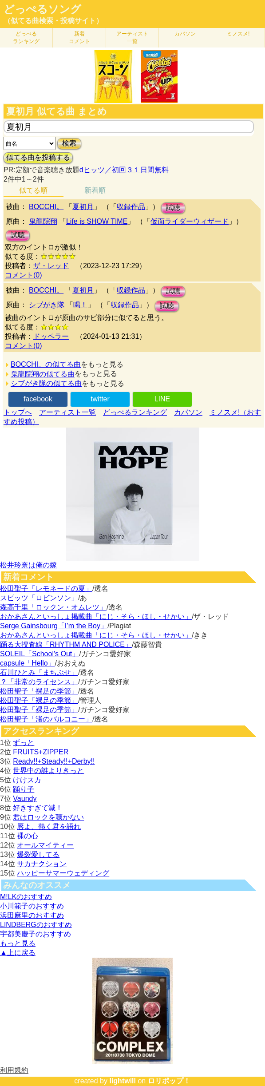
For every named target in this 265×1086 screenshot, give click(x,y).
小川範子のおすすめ (32, 906)
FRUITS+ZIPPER (40, 752)
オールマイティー (45, 845)
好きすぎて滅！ (38, 808)
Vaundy (24, 798)
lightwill (122, 1081)
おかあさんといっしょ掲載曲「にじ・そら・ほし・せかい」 (96, 616)
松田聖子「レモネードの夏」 (46, 588)
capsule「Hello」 (27, 663)
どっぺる (26, 37)
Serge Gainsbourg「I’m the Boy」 (53, 626)
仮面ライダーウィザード (189, 221)
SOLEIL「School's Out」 (39, 654)
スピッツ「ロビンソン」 (39, 598)
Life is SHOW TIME (96, 221)
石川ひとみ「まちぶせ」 (39, 672)
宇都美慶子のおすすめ (35, 934)
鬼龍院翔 (43, 221)
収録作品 (131, 206)
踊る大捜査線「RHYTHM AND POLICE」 (66, 644)
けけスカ (27, 780)
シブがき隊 (46, 305)
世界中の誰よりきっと (48, 770)
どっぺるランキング (135, 412)
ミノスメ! (238, 34)
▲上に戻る (18, 952)
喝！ (80, 305)
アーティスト (132, 37)
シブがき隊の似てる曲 (46, 383)
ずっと (23, 742)
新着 (79, 37)
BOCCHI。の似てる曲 (46, 364)
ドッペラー (51, 336)
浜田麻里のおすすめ (32, 915)
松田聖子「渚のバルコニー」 (46, 719)
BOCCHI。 (46, 206)
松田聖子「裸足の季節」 (39, 691)
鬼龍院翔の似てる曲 (43, 374)
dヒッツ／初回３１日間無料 (124, 170)
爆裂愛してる (38, 854)
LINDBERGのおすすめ (36, 924)
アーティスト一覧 (67, 412)
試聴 (173, 207)
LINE (162, 399)
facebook (38, 399)
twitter (100, 399)
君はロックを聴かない (48, 817)
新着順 (95, 190)
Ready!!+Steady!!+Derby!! (54, 761)
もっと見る (18, 943)
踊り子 (23, 789)
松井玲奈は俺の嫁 (28, 565)
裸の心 (27, 836)
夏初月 (83, 206)
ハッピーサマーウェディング (63, 873)
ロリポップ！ (169, 1081)
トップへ (18, 412)
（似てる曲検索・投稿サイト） (53, 20)
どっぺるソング (42, 9)
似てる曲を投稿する (38, 157)
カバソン (185, 34)
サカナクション (42, 864)
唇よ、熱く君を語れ (49, 826)
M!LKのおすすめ (26, 896)
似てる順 (33, 190)
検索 (69, 143)
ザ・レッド (51, 266)
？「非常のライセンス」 (39, 682)
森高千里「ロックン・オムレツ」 (53, 607)
